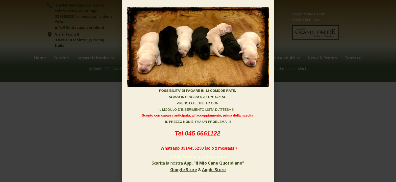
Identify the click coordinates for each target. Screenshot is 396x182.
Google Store (183, 169)
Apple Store (214, 169)
